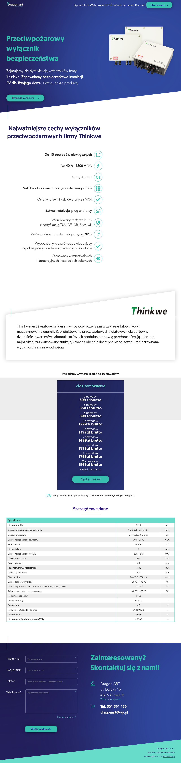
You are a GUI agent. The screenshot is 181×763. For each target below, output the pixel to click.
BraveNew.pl (169, 756)
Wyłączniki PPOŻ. (72, 8)
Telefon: (11, 681)
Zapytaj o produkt (90, 479)
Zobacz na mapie (110, 699)
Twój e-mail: (13, 670)
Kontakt (130, 8)
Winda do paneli (104, 8)
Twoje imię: (13, 659)
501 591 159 (117, 707)
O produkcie (42, 8)
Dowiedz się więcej (26, 98)
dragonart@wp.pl (114, 712)
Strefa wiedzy (159, 8)
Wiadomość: (14, 692)
